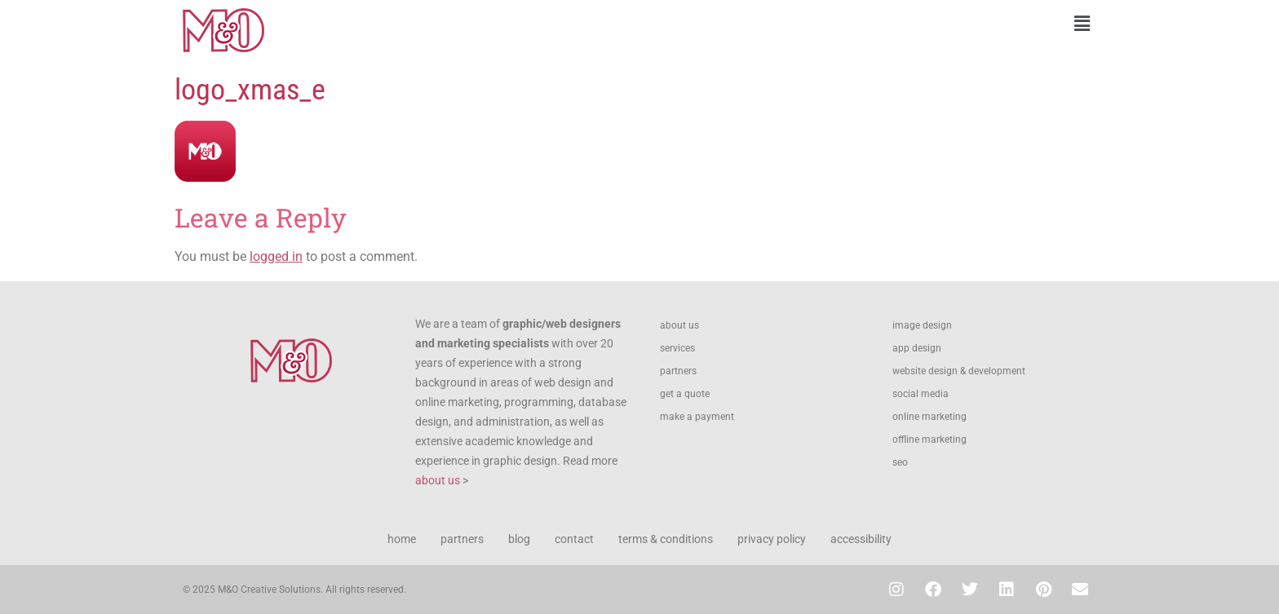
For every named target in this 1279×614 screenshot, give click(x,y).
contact (574, 539)
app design (916, 348)
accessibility (861, 539)
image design (922, 325)
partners (678, 371)
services (677, 348)
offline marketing (929, 439)
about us (437, 480)
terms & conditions (665, 539)
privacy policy (771, 539)
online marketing (929, 416)
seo (900, 462)
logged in (276, 256)
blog (519, 539)
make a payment (697, 416)
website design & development (958, 371)
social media (920, 394)
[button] (872, 23)
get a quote (685, 394)
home (401, 539)
